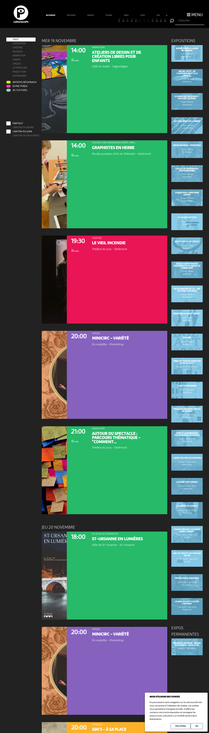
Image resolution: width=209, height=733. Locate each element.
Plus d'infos (180, 726)
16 (106, 20)
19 (119, 20)
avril (143, 15)
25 (144, 20)
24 (140, 20)
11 (86, 20)
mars (126, 15)
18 (115, 20)
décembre (71, 15)
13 (94, 20)
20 (123, 20)
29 (161, 20)
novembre (51, 15)
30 (165, 20)
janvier (90, 15)
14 (98, 20)
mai (158, 15)
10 (81, 20)
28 (157, 20)
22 (131, 20)
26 (148, 20)
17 (111, 20)
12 (90, 20)
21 (127, 20)
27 (152, 20)
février (109, 15)
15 (102, 20)
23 (136, 20)
